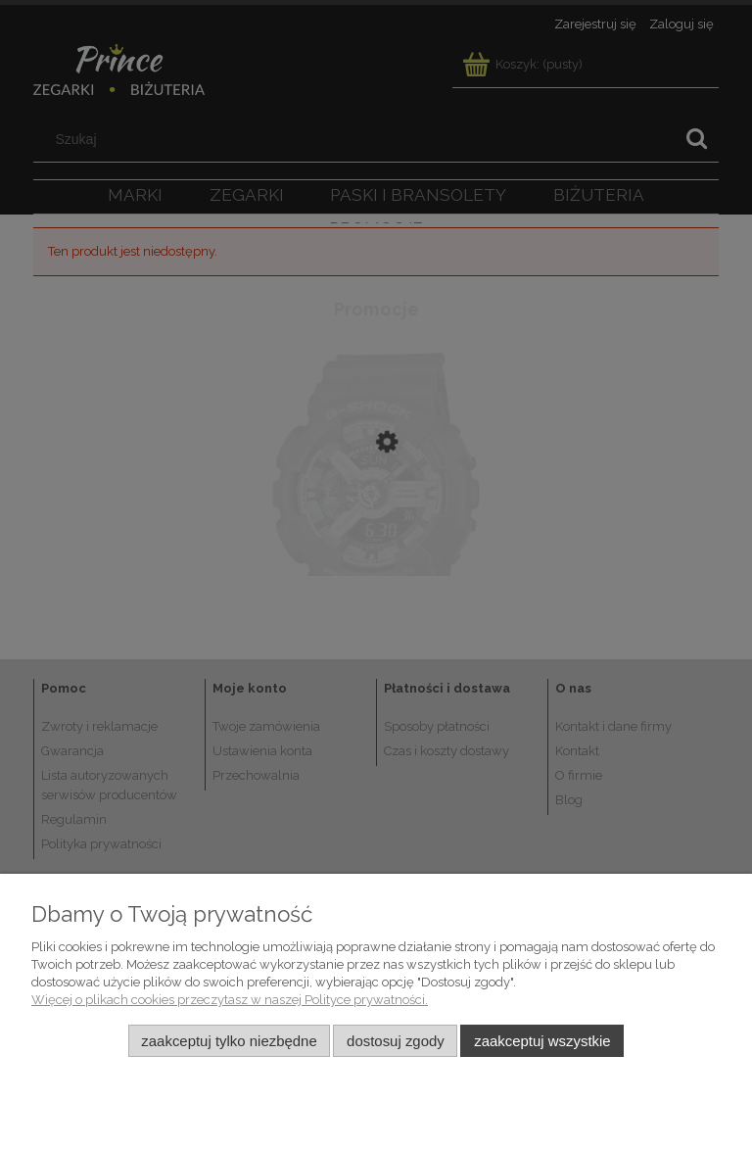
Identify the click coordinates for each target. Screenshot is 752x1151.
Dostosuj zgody (396, 1040)
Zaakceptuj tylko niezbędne (228, 1040)
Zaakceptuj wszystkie (542, 1040)
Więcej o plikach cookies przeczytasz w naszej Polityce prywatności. (229, 999)
